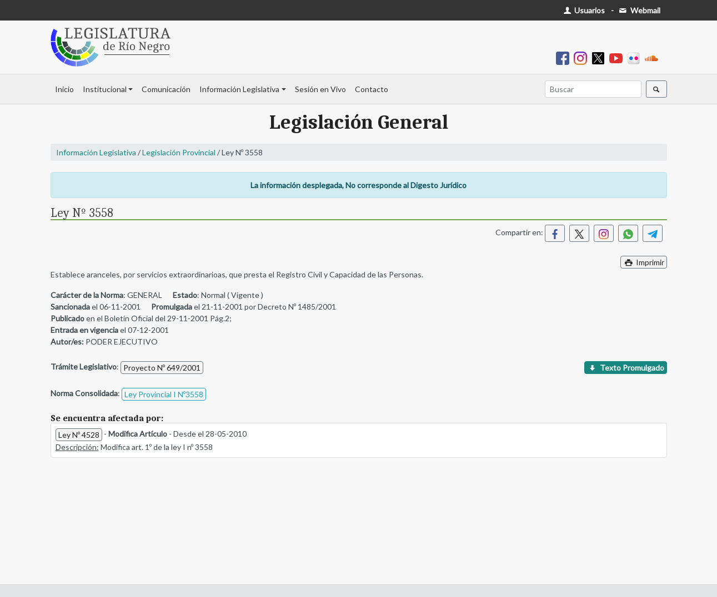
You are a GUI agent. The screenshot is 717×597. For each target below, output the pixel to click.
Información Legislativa (239, 89)
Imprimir (643, 262)
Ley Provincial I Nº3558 (163, 394)
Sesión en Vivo (320, 89)
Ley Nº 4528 (78, 434)
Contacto (371, 89)
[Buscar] (593, 89)
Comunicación (166, 89)
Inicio (64, 89)
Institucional (105, 89)
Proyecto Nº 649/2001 (161, 367)
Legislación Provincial (178, 152)
